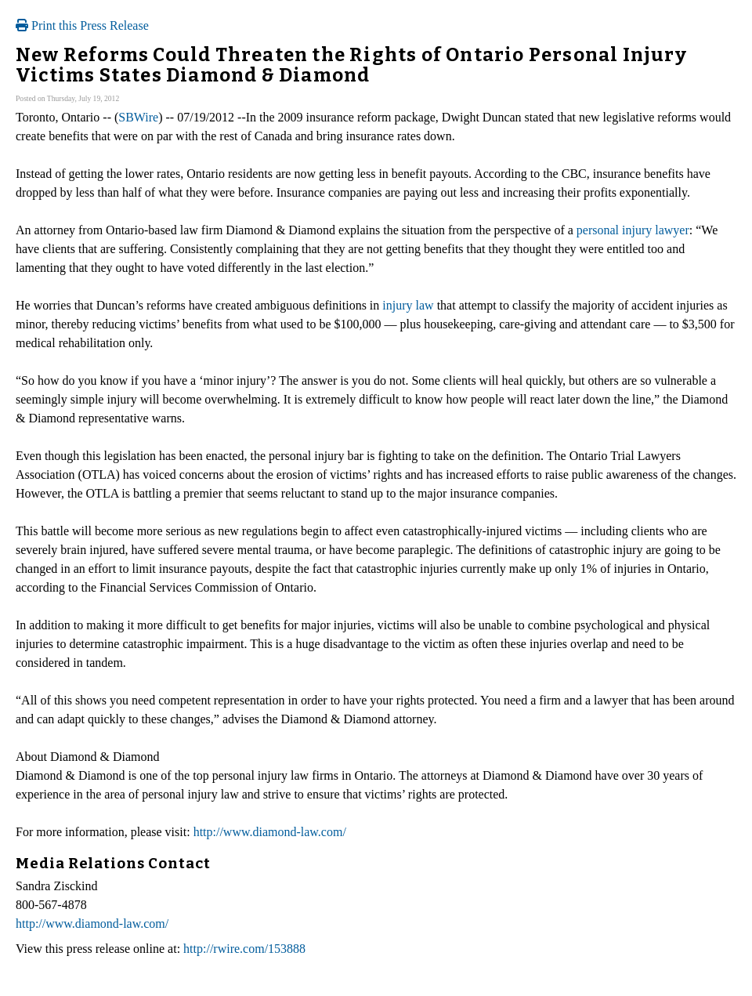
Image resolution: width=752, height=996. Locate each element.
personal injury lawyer (633, 230)
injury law (407, 305)
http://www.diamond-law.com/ (269, 831)
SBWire (138, 117)
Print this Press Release (82, 25)
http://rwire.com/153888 (244, 948)
